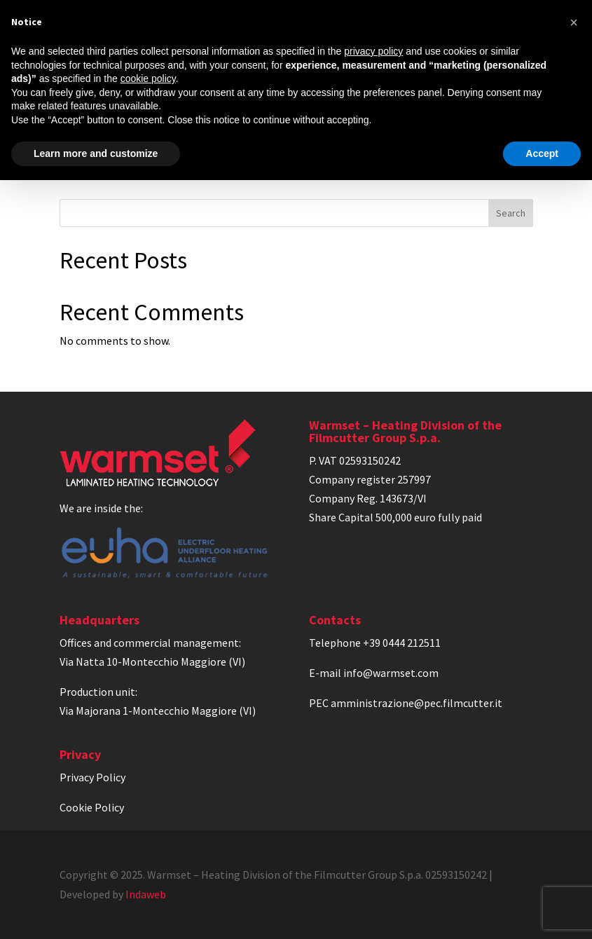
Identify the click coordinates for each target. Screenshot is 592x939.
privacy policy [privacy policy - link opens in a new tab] (373, 51)
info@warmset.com (391, 673)
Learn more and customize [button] (96, 153)
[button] (574, 22)
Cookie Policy (92, 807)
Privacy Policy (92, 777)
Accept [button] (541, 153)
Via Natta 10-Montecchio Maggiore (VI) (152, 661)
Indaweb (145, 894)
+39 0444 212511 (402, 643)
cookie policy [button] (148, 78)
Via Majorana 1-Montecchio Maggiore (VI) (158, 711)
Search (510, 213)
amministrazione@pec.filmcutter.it (416, 703)
